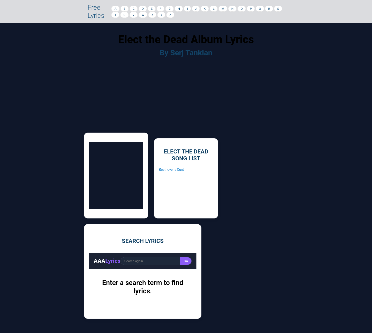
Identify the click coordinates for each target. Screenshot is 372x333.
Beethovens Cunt (171, 169)
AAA (107, 261)
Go (186, 261)
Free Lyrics (96, 11)
